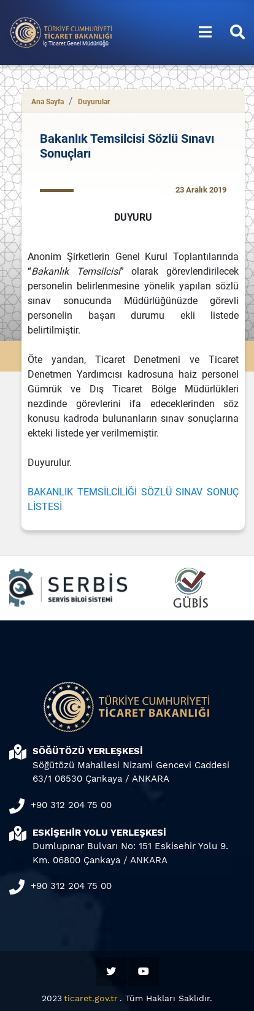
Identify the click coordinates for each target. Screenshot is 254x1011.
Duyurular (94, 101)
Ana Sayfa (47, 101)
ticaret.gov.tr (91, 998)
